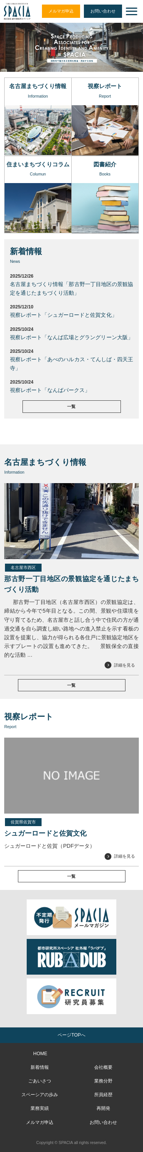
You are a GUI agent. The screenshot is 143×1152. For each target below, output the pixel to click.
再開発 (103, 1108)
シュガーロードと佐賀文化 (45, 833)
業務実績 (40, 1108)
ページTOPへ (71, 1035)
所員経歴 (103, 1094)
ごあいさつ (39, 1081)
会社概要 (103, 1067)
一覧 (71, 406)
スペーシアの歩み (39, 1094)
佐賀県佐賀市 (23, 822)
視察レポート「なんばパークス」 (50, 390)
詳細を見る (124, 665)
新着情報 (40, 1067)
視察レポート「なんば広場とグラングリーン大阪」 (71, 337)
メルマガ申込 (61, 11)
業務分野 (103, 1081)
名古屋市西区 (23, 567)
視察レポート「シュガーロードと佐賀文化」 (63, 315)
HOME (40, 1053)
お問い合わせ (103, 11)
